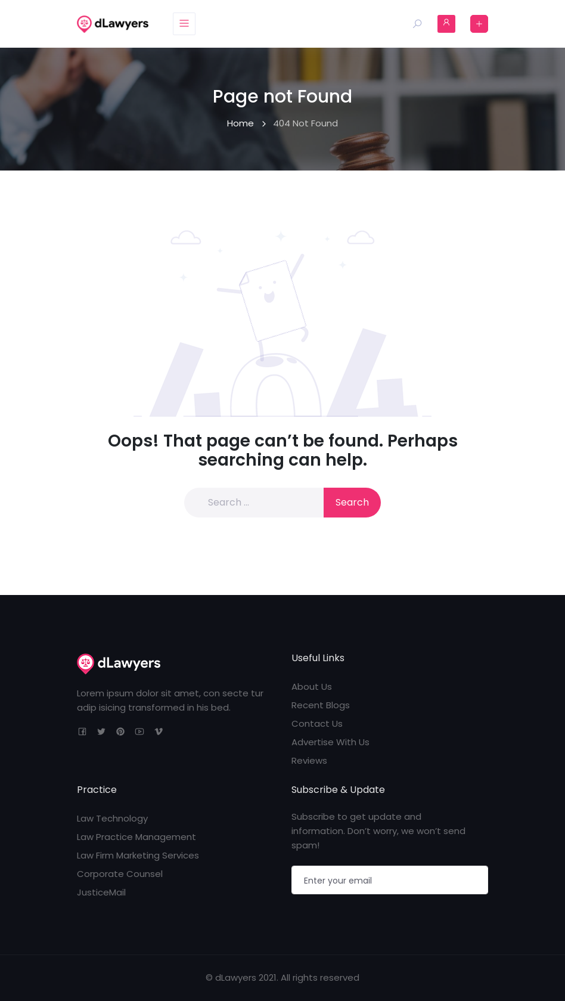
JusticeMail (101, 892)
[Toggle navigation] (184, 24)
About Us (311, 686)
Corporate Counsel (120, 873)
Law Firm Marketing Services (138, 855)
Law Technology (112, 818)
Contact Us (317, 723)
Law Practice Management (136, 836)
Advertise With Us (330, 742)
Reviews (309, 760)
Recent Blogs (320, 705)
